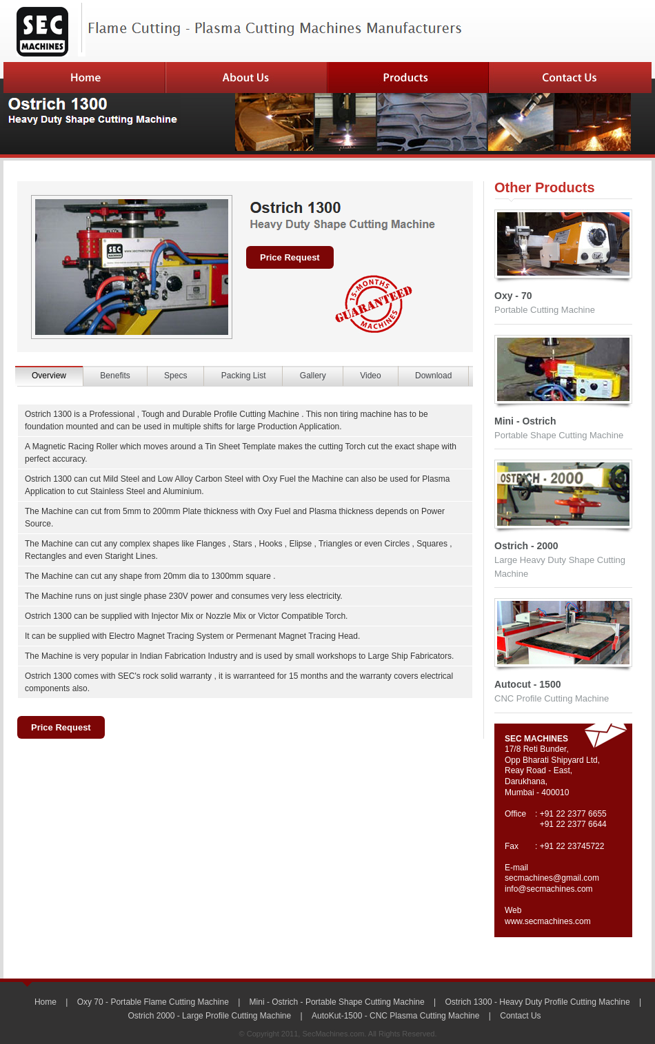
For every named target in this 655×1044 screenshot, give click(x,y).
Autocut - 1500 (527, 684)
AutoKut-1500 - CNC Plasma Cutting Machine (395, 1016)
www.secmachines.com (548, 921)
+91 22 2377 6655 (573, 814)
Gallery (313, 375)
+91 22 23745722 (572, 846)
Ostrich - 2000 (526, 545)
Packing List (243, 375)
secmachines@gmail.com (552, 878)
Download (433, 375)
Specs (175, 375)
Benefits (115, 375)
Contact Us (520, 1016)
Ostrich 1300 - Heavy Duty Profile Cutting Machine (537, 1002)
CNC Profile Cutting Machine (551, 698)
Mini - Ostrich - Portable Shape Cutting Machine (337, 1002)
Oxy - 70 (513, 295)
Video (370, 375)
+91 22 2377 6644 (573, 824)
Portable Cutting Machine (544, 310)
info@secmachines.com (549, 889)
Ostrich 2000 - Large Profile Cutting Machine (209, 1016)
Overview (49, 375)
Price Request (290, 257)
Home (45, 1002)
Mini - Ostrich (525, 421)
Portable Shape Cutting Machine (558, 435)
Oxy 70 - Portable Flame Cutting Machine (153, 1002)
